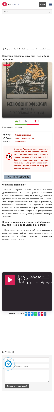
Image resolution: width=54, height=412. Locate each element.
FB (29, 314)
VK (45, 314)
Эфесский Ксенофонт (14, 127)
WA (35, 314)
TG (26, 314)
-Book (13, 4)
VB (39, 314)
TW (32, 314)
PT (42, 314)
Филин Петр (20, 142)
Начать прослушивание (17, 177)
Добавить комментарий (17, 386)
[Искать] (49, 11)
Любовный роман (23, 135)
